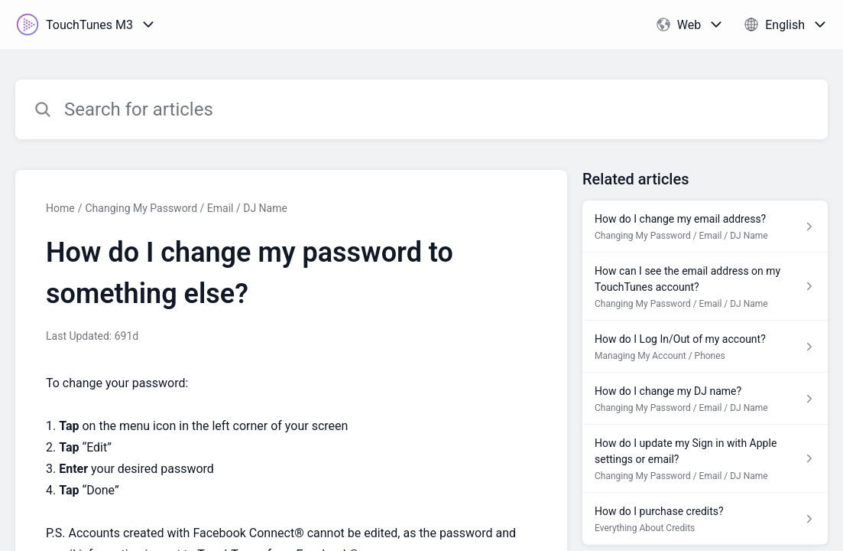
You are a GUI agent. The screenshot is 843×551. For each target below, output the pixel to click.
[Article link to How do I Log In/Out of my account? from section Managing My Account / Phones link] (705, 347)
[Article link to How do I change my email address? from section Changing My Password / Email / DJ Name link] (705, 227)
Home (60, 208)
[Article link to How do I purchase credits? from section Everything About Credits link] (705, 519)
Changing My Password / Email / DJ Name (186, 208)
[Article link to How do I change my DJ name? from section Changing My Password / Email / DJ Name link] (705, 399)
